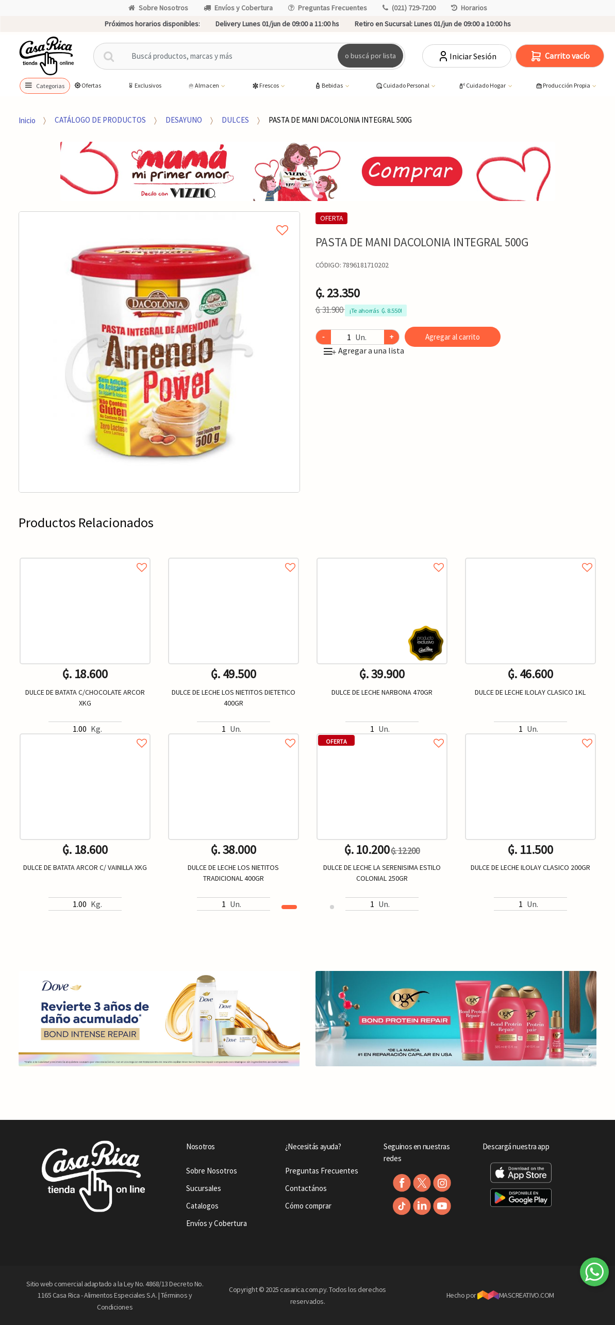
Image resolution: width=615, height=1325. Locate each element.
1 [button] (289, 907)
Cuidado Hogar (482, 86)
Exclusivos (144, 85)
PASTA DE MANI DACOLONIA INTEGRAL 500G (340, 120)
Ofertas (87, 85)
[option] (159, 352)
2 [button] (332, 907)
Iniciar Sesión (466, 56)
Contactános (306, 1188)
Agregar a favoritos (85, 556)
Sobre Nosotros (158, 7)
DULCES (235, 120)
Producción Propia (563, 86)
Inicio (27, 120)
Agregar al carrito (452, 337)
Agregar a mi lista (159, 218)
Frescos (266, 86)
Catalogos (202, 1206)
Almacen (203, 86)
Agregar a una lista (364, 350)
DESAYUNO (183, 120)
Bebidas (329, 86)
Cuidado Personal (402, 86)
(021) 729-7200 (409, 7)
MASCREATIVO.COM (515, 1295)
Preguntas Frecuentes (327, 7)
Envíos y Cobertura (238, 7)
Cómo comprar (308, 1206)
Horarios (469, 7)
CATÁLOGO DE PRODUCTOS (100, 120)
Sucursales (203, 1188)
